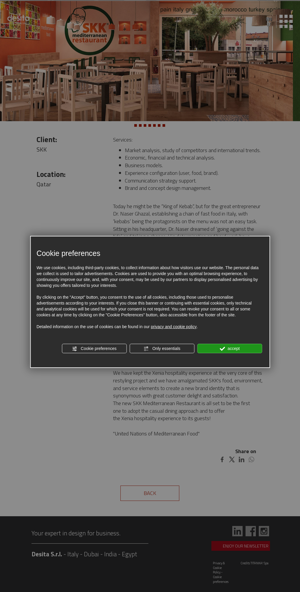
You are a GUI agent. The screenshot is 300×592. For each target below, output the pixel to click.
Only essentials (162, 348)
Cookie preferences (94, 348)
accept (230, 348)
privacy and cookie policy (174, 326)
